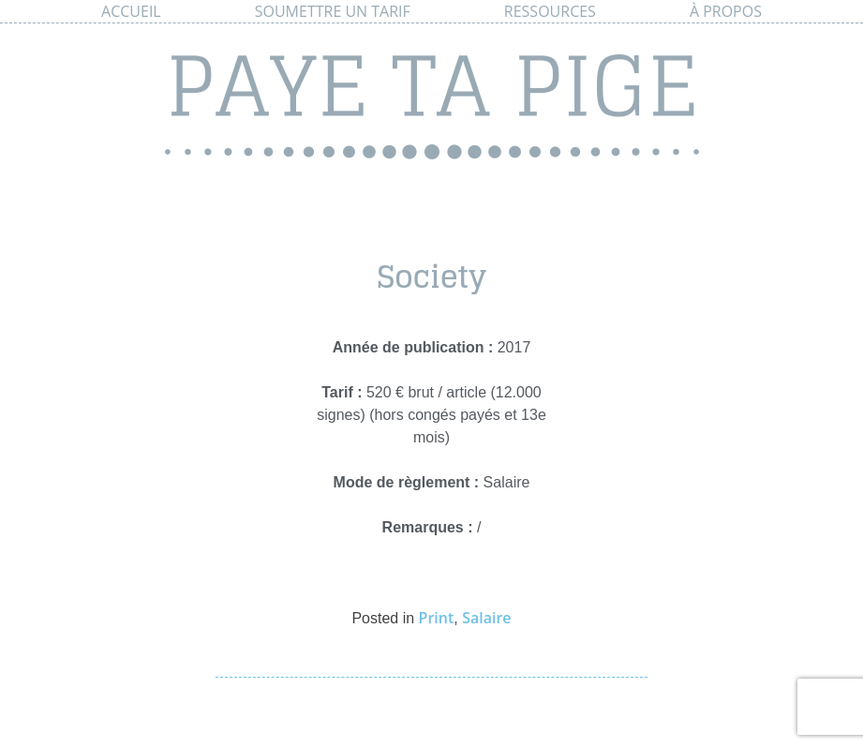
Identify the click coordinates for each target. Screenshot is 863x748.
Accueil (131, 11)
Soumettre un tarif (332, 11)
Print (436, 617)
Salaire (486, 617)
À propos (726, 11)
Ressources (550, 11)
